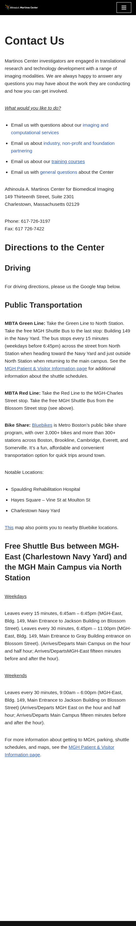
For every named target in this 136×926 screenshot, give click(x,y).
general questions (58, 172)
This (9, 527)
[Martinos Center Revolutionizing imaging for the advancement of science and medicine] (23, 7)
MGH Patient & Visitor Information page (46, 368)
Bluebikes (42, 425)
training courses (68, 161)
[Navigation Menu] (124, 7)
